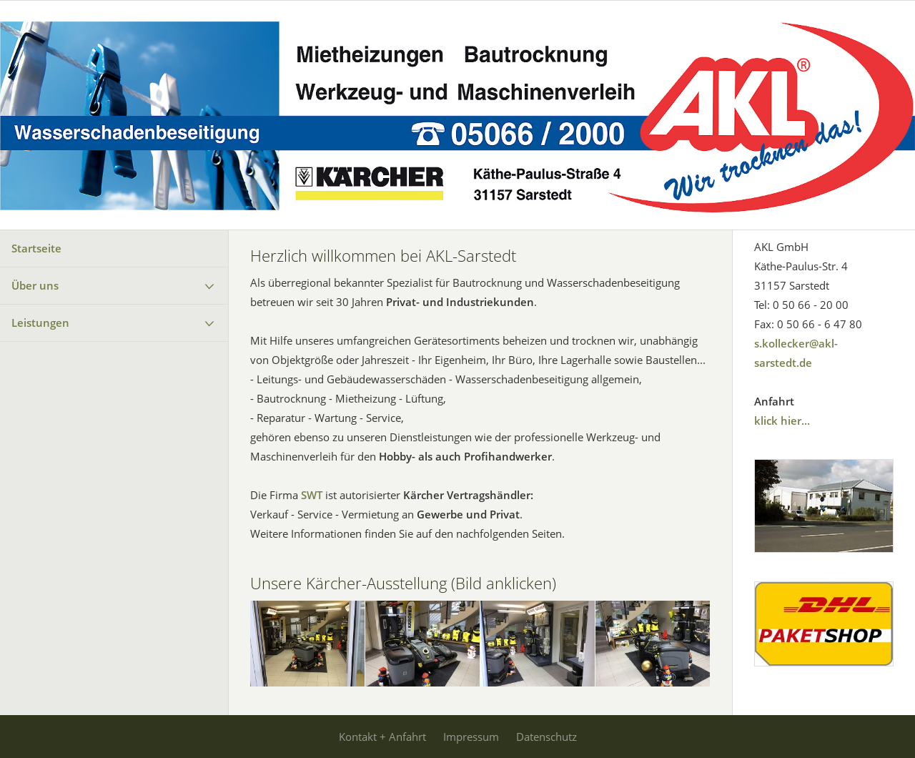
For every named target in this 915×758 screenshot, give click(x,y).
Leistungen (40, 322)
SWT (311, 495)
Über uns (35, 285)
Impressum (471, 736)
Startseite (36, 248)
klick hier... (782, 420)
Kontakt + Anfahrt (382, 736)
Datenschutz (546, 736)
